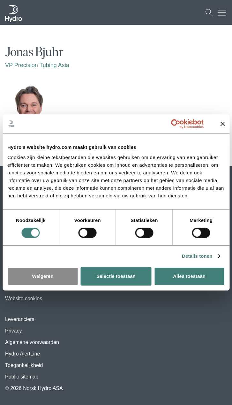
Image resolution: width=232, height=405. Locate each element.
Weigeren (42, 276)
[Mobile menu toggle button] (223, 12)
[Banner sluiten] (222, 124)
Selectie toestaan (116, 276)
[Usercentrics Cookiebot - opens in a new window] (180, 124)
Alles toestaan (189, 276)
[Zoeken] (209, 12)
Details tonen (197, 256)
